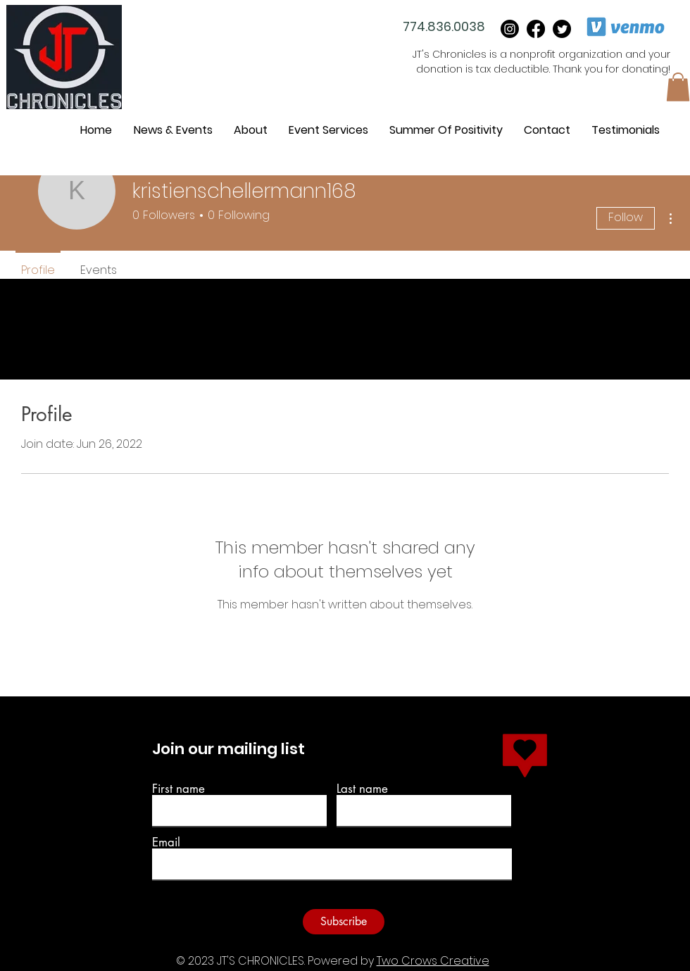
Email (166, 842)
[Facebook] (536, 29)
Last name (362, 789)
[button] (678, 87)
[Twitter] (562, 29)
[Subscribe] (343, 922)
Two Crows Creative (433, 961)
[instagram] (510, 29)
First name (178, 789)
